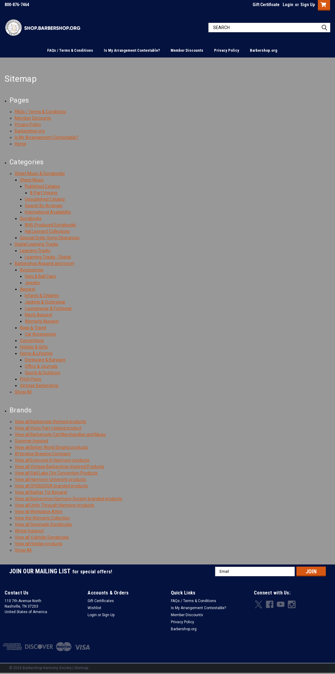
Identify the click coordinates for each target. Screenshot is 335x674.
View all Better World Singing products (51, 447)
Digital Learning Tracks (36, 244)
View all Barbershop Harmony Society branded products (68, 498)
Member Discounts (187, 50)
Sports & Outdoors (42, 372)
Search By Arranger (44, 205)
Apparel (27, 289)
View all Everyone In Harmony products (52, 460)
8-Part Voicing (43, 192)
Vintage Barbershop (39, 385)
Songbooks (31, 218)
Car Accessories (40, 334)
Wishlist (94, 608)
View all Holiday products (38, 543)
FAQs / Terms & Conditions (70, 50)
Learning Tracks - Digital (48, 257)
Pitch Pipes (30, 379)
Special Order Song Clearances (50, 237)
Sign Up (307, 4)
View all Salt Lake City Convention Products (56, 473)
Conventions (32, 340)
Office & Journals (41, 366)
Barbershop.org (263, 50)
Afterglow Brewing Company (43, 453)
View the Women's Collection (42, 518)
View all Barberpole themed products (50, 421)
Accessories (31, 269)
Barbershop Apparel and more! (44, 263)
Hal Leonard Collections (47, 231)
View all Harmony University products (50, 479)
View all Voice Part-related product (48, 428)
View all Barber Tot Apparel (41, 492)
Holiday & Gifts (34, 346)
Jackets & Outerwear (45, 302)
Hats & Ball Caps (40, 276)
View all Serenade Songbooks (43, 524)
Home (20, 143)
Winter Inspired (29, 530)
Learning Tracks (35, 250)
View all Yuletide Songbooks (42, 537)
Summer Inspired (31, 440)
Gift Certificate (266, 4)
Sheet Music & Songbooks (40, 173)
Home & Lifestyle (36, 353)
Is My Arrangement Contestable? (132, 50)
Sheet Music (32, 179)
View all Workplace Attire (38, 511)
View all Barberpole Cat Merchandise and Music (60, 434)
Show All (23, 391)
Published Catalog (42, 186)
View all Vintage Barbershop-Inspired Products (59, 466)
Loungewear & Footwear (48, 308)
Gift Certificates (101, 601)
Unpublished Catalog (45, 199)
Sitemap (81, 668)
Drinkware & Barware (45, 359)
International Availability (48, 212)
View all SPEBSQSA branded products (51, 485)
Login (288, 4)
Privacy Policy (226, 50)
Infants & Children (42, 295)
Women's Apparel (41, 321)
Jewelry (32, 282)
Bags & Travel (33, 327)
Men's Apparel (38, 314)
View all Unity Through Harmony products (54, 505)
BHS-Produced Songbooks (50, 224)
